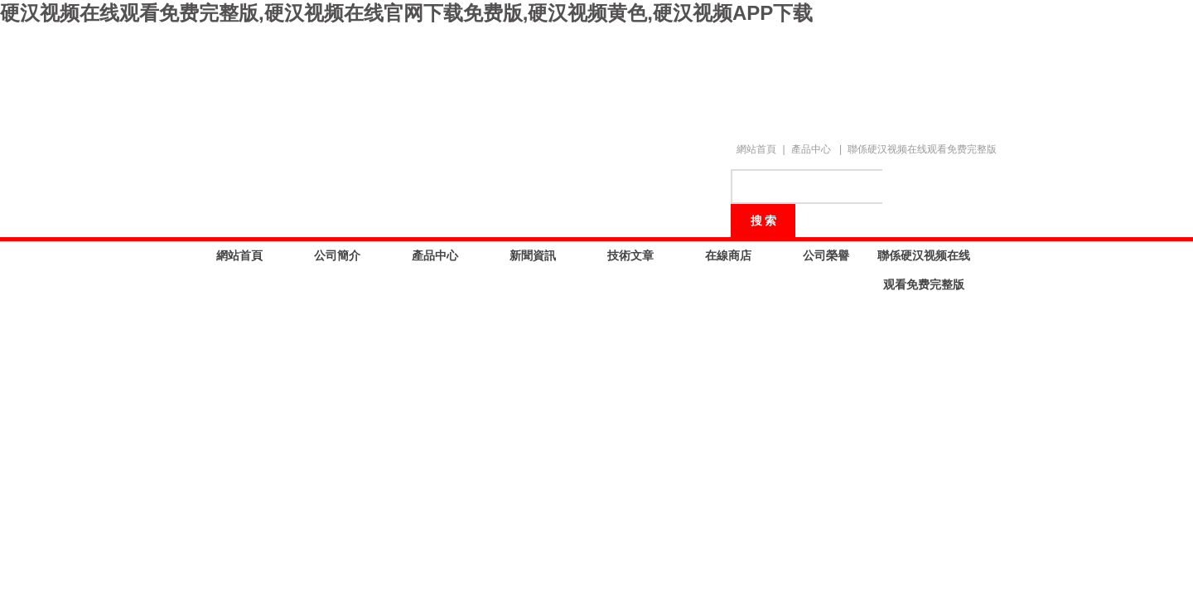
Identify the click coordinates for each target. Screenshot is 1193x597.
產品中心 (811, 149)
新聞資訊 (533, 255)
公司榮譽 (826, 255)
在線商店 (728, 255)
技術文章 (630, 255)
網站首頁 (756, 149)
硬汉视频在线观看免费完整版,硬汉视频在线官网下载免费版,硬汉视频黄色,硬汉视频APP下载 (406, 13)
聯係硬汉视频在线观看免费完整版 (922, 149)
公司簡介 (337, 255)
